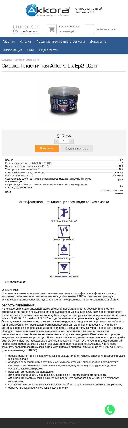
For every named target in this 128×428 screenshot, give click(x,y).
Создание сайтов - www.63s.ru (64, 423)
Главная (8, 41)
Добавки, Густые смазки (27, 59)
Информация (12, 50)
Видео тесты (48, 50)
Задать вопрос (77, 148)
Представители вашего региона (60, 41)
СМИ (30, 50)
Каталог (25, 41)
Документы (98, 41)
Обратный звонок (25, 31)
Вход (98, 29)
